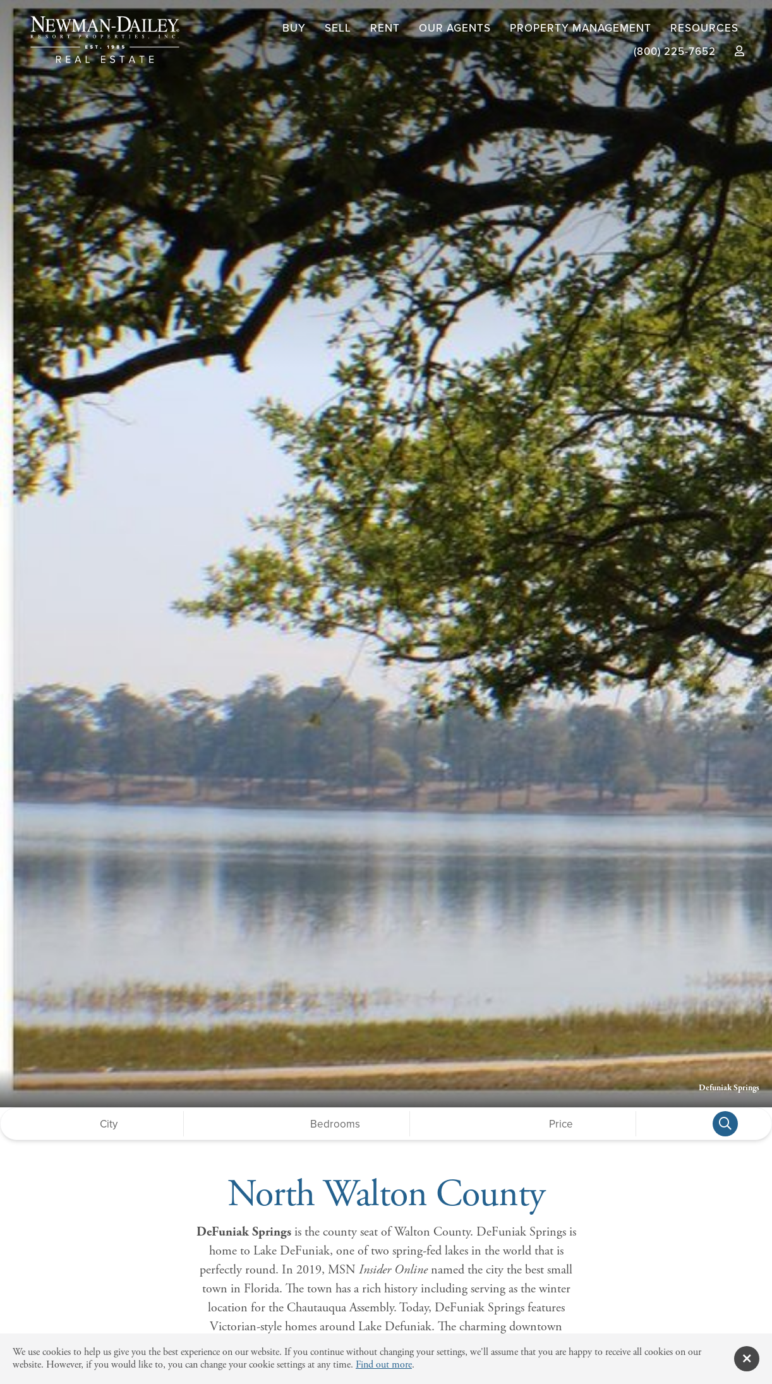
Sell (338, 28)
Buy (294, 28)
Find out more (384, 1364)
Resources (704, 28)
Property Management (580, 28)
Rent (385, 28)
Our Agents (455, 28)
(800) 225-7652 (675, 51)
